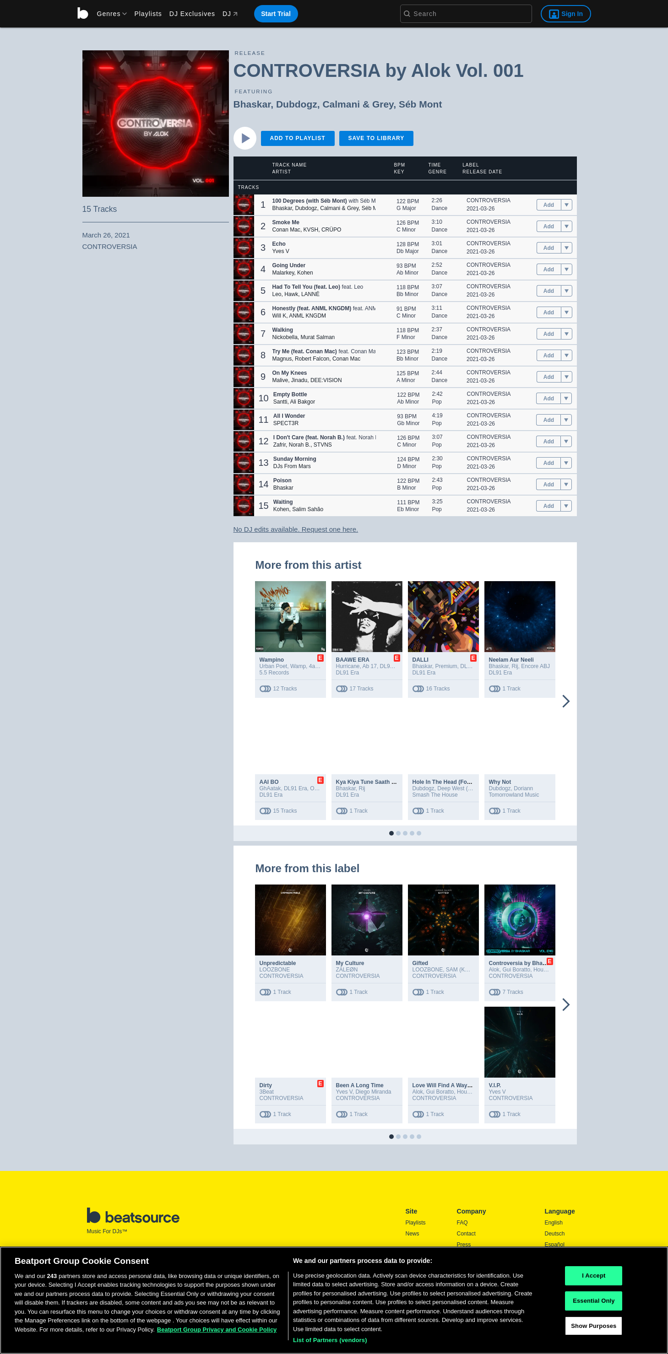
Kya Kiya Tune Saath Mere (370, 782)
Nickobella (285, 337)
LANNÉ (310, 294)
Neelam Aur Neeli (511, 660)
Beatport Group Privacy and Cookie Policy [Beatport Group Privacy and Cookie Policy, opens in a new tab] (217, 1329)
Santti (280, 402)
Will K (279, 316)
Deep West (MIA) (458, 788)
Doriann (523, 788)
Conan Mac (286, 230)
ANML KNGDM (307, 316)
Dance (440, 208)
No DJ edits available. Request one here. (296, 529)
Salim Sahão (307, 509)
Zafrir (279, 445)
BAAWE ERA (352, 660)
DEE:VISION (326, 380)
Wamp (298, 666)
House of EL (548, 969)
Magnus (282, 359)
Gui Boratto (517, 969)
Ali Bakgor (302, 402)
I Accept (593, 1276)
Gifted (421, 963)
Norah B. (299, 445)
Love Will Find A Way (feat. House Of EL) (465, 1085)
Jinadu (299, 380)
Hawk (291, 294)
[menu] (109, 13)
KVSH (311, 230)
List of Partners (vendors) (330, 1340)
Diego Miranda (373, 1092)
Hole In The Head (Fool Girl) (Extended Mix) (469, 782)
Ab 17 (370, 666)
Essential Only (593, 1300)
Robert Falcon (312, 359)
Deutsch (555, 1233)
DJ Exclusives (192, 13)
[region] (334, 1300)
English (554, 1222)
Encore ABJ (535, 666)
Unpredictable (278, 963)
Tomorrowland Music (514, 795)
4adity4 (318, 666)
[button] (244, 204)
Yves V (280, 251)
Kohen (305, 273)
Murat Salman (318, 337)
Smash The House (435, 795)
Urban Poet (274, 666)
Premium (446, 666)
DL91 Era (391, 666)
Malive (280, 380)
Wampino (272, 660)
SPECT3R (286, 423)
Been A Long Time (360, 1085)
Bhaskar (252, 104)
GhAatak (270, 788)
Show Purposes (593, 1325)
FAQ (462, 1222)
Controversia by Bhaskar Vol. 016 (532, 963)
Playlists (148, 13)
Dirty (266, 1085)
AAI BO (269, 782)
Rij (515, 666)
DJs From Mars (292, 466)
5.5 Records (274, 672)
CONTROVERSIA (489, 200)
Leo (277, 294)
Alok (494, 969)
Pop (436, 402)
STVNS (323, 445)
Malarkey (283, 273)
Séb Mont (420, 104)
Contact (466, 1233)
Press (464, 1244)
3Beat (267, 1092)
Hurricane (348, 666)
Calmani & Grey (357, 104)
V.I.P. (495, 1085)
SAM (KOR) (460, 969)
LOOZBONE (275, 969)
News (412, 1233)
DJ (230, 13)
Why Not (500, 782)
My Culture (350, 963)
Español (555, 1244)
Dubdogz (296, 104)
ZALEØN (347, 969)
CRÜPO (331, 230)
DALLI (421, 660)
